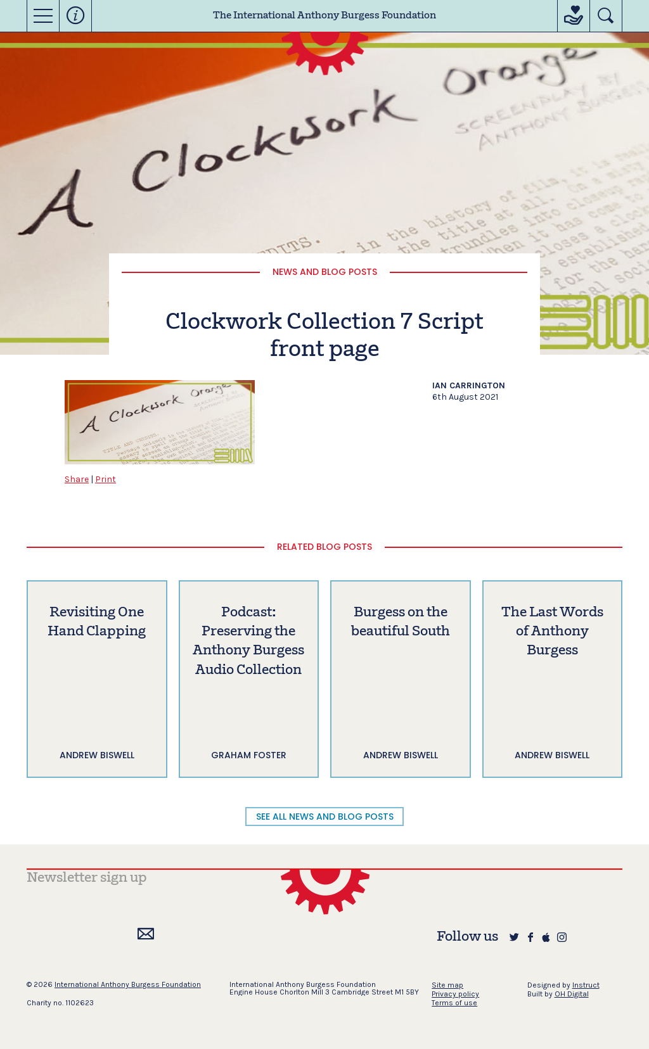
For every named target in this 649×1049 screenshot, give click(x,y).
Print (105, 479)
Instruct (586, 985)
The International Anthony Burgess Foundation (324, 16)
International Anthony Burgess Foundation (128, 984)
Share (77, 479)
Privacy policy (455, 993)
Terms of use (454, 1002)
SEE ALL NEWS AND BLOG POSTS (325, 816)
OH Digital (572, 993)
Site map (447, 985)
